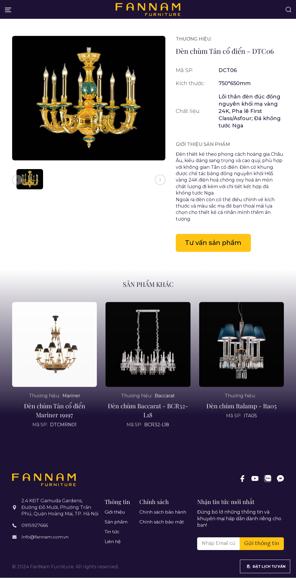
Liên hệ (113, 543)
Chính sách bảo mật (162, 523)
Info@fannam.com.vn (46, 537)
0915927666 (34, 526)
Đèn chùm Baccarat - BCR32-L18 (148, 425)
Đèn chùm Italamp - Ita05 (241, 420)
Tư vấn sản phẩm (216, 243)
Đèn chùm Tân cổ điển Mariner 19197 (54, 425)
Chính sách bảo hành (163, 513)
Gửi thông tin (261, 544)
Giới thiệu (116, 513)
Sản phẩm (116, 523)
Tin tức (113, 533)
